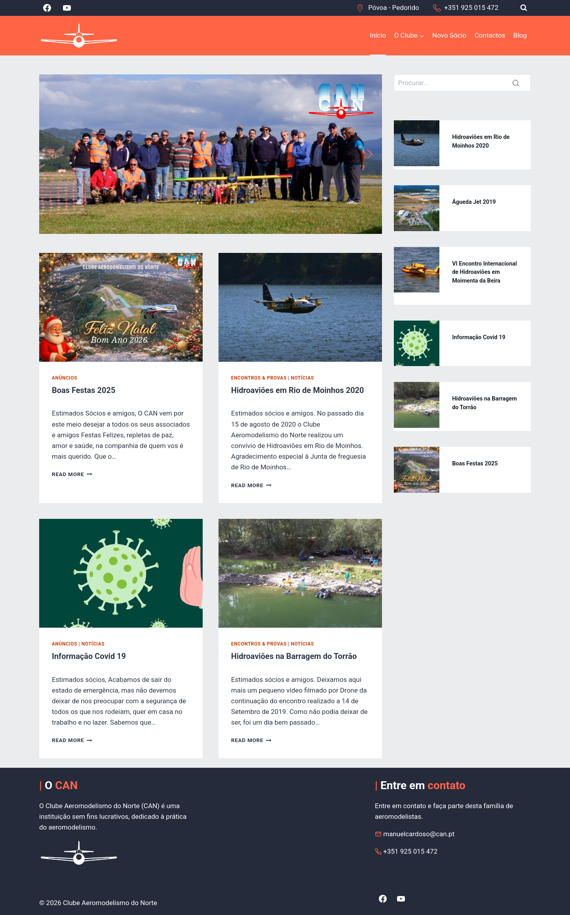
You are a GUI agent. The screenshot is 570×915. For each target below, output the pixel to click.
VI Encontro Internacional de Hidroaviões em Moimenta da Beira (484, 272)
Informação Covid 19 (89, 656)
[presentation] (121, 307)
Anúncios (64, 378)
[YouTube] (67, 8)
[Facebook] (47, 8)
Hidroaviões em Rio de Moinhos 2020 (297, 390)
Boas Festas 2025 (83, 390)
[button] (51, 154)
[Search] (462, 82)
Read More (72, 474)
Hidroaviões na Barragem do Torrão (294, 656)
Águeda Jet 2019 (474, 202)
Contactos (490, 35)
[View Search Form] (524, 8)
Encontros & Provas (259, 378)
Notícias (302, 378)
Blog (520, 35)
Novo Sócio (449, 35)
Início (378, 35)
